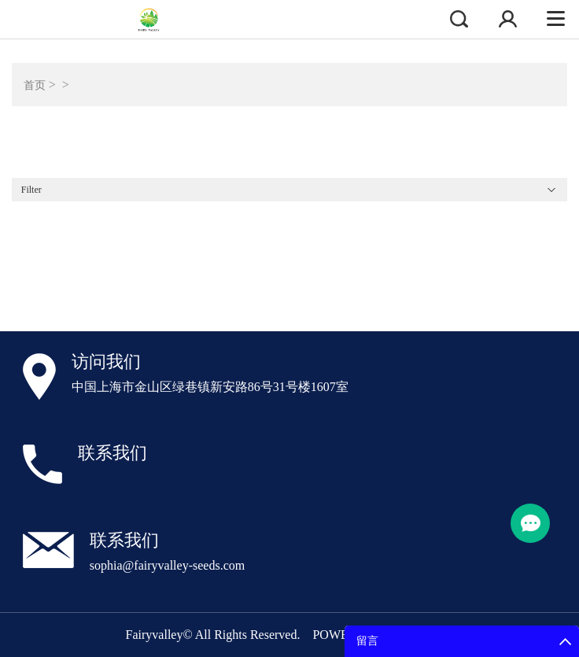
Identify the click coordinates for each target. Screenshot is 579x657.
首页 (35, 85)
